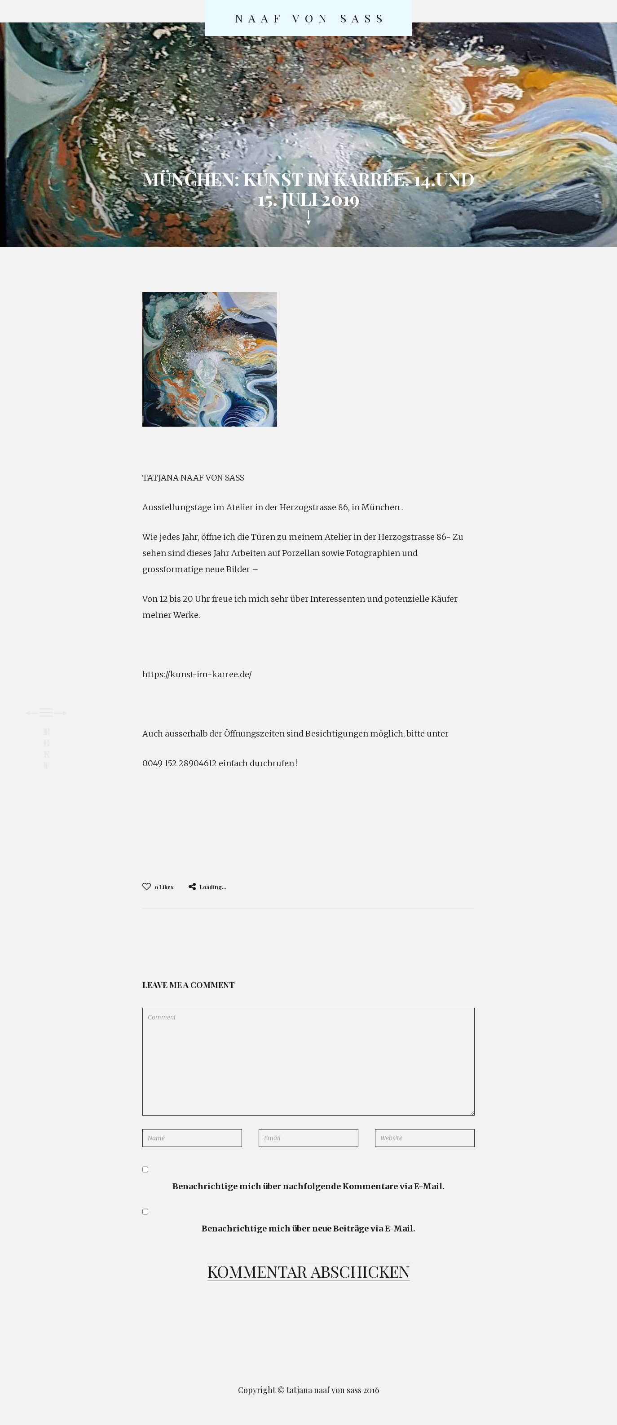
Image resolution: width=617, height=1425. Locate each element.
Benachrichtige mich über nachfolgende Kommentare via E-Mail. (308, 1186)
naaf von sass (311, 17)
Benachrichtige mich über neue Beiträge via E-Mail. (308, 1228)
